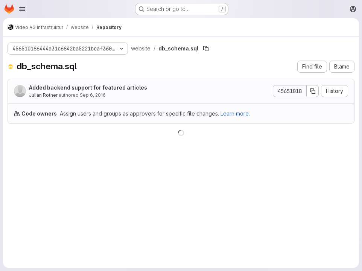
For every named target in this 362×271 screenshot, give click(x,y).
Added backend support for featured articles (88, 87)
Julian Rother (43, 95)
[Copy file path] (206, 49)
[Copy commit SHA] (313, 91)
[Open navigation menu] (22, 9)
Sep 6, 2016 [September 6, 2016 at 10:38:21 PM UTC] (93, 95)
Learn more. (235, 113)
